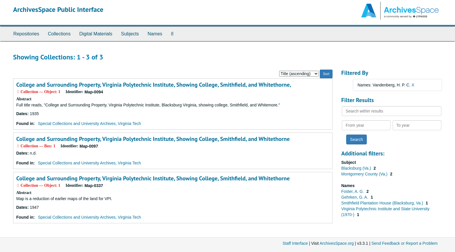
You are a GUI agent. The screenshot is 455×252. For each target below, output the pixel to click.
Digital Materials (95, 33)
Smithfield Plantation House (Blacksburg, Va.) (382, 203)
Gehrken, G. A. (355, 197)
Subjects (130, 33)
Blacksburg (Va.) (356, 168)
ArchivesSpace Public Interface (58, 9)
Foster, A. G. (353, 191)
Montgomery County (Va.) (365, 174)
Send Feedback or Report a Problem (404, 243)
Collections (59, 33)
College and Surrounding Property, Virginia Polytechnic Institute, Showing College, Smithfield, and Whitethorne (153, 139)
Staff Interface (295, 243)
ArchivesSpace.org (336, 243)
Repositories (26, 33)
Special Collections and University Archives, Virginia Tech (89, 123)
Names (154, 33)
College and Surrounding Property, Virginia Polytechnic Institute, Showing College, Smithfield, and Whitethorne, (153, 84)
